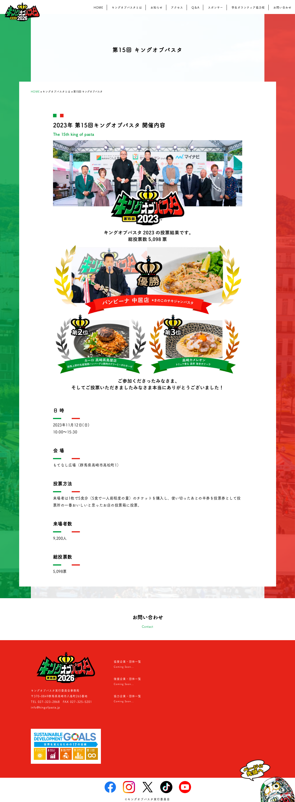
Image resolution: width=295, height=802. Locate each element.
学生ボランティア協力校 (248, 7)
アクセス (177, 7)
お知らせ (156, 7)
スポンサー (215, 7)
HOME (98, 7)
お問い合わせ (282, 7)
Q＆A (195, 7)
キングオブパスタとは (127, 7)
